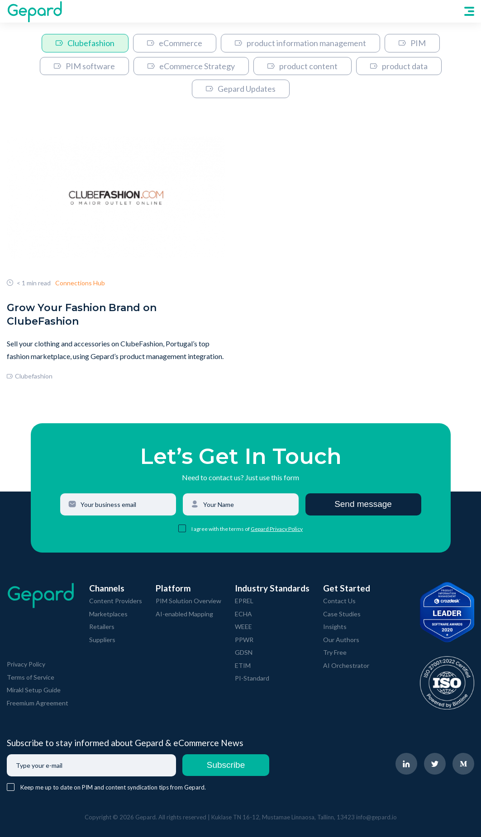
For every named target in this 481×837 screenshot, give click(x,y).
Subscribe (226, 765)
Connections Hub (80, 283)
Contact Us (339, 601)
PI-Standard (252, 678)
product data (399, 66)
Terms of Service (30, 677)
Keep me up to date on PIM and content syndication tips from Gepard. (113, 787)
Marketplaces (108, 614)
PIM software (84, 66)
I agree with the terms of (221, 528)
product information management (300, 43)
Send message (363, 504)
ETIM (243, 665)
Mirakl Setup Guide (34, 690)
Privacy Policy (26, 664)
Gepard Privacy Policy (277, 528)
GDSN (243, 652)
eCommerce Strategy (191, 66)
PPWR (244, 639)
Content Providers (115, 601)
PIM (412, 43)
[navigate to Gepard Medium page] (463, 764)
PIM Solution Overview (188, 601)
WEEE (243, 626)
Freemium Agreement (37, 703)
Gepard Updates (241, 89)
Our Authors (341, 639)
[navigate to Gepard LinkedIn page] (406, 764)
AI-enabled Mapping (184, 614)
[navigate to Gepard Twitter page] (435, 764)
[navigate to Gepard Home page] (34, 11)
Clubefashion (85, 43)
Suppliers (102, 639)
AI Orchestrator (346, 665)
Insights (335, 626)
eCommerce (174, 43)
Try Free (335, 652)
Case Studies (342, 614)
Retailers (101, 626)
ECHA (243, 614)
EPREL (244, 601)
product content (302, 66)
